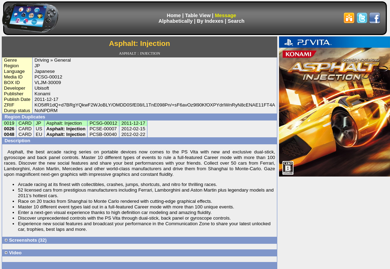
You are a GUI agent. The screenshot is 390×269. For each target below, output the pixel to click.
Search (236, 21)
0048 (9, 134)
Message (225, 15)
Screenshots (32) (26, 240)
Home (174, 15)
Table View (198, 15)
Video (13, 252)
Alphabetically (176, 21)
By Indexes (210, 21)
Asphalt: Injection (65, 128)
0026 (9, 128)
